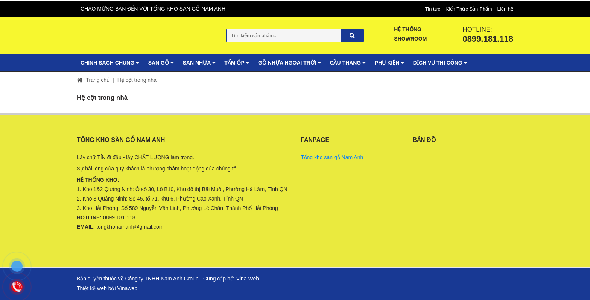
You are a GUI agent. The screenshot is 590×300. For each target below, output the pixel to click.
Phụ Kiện (389, 62)
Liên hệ (505, 8)
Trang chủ (93, 79)
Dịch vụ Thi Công (440, 62)
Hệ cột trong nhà (137, 79)
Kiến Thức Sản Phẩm (469, 8)
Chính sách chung (110, 62)
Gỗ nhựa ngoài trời (289, 62)
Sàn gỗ (161, 62)
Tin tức (432, 8)
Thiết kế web (92, 288)
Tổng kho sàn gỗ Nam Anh (332, 157)
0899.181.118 (487, 38)
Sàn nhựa (199, 62)
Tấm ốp (236, 62)
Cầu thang (348, 62)
